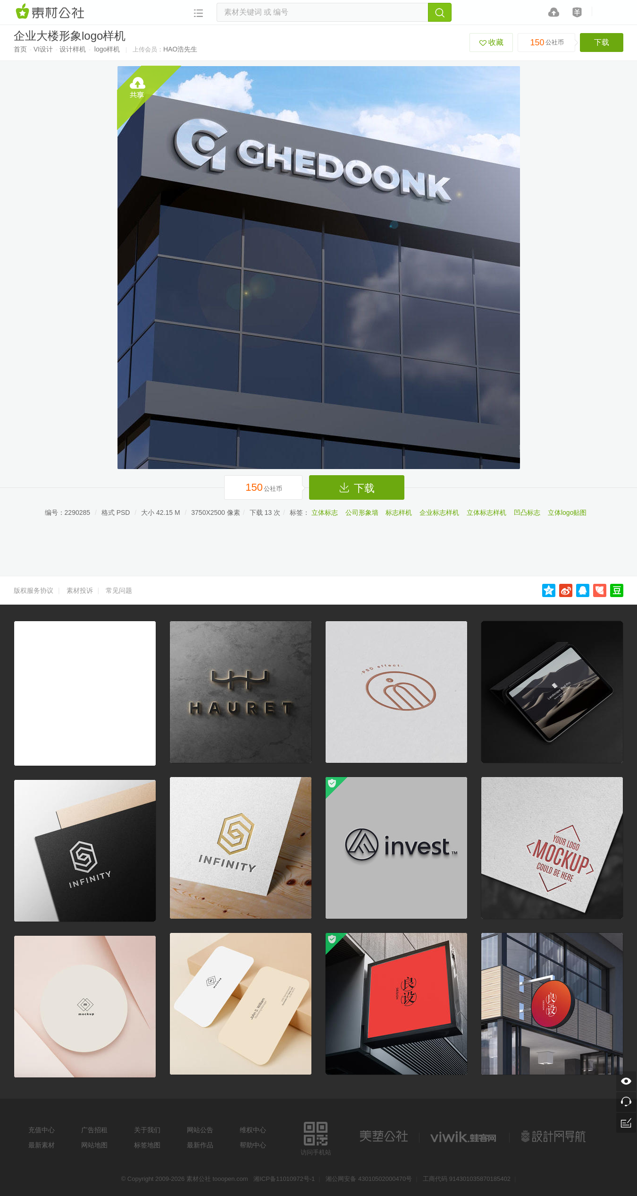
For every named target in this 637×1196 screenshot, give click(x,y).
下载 (601, 42)
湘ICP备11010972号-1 (284, 1178)
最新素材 (41, 1145)
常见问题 (119, 590)
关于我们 (147, 1130)
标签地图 (147, 1145)
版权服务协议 (33, 590)
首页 (20, 49)
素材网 (51, 11)
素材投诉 (80, 590)
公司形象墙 (361, 512)
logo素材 (464, 1136)
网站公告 (200, 1130)
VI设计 (43, 49)
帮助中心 (253, 1145)
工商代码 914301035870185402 (467, 1178)
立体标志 (324, 512)
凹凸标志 (527, 512)
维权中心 (253, 1130)
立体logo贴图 (567, 512)
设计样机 (72, 49)
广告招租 (94, 1130)
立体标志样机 (486, 512)
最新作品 (200, 1145)
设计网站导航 (554, 1136)
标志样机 (399, 512)
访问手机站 (316, 1137)
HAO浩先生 (180, 49)
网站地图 (94, 1145)
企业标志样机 (439, 512)
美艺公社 (384, 1136)
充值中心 (41, 1130)
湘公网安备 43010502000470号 (369, 1178)
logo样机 (107, 49)
